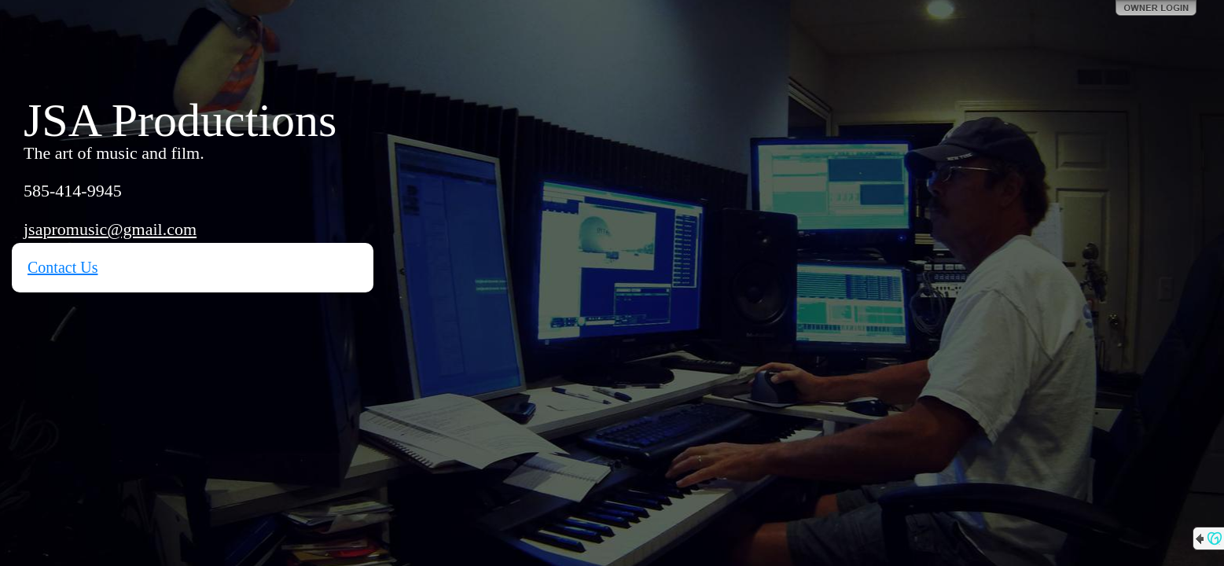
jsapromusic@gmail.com (110, 229)
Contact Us (62, 267)
